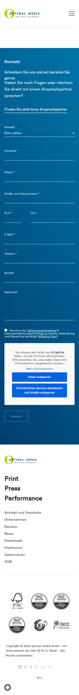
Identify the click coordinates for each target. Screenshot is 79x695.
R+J (39, 678)
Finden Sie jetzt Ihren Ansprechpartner (35, 109)
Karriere (10, 526)
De (43, 667)
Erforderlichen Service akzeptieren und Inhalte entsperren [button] (39, 390)
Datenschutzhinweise (41, 330)
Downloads (13, 540)
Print (11, 479)
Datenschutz (14, 554)
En (50, 667)
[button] (7, 687)
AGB (8, 561)
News (8, 533)
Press (12, 488)
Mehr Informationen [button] (39, 369)
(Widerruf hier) (47, 336)
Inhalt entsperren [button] (39, 377)
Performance (23, 498)
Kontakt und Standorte (22, 512)
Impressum (13, 547)
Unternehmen (15, 519)
